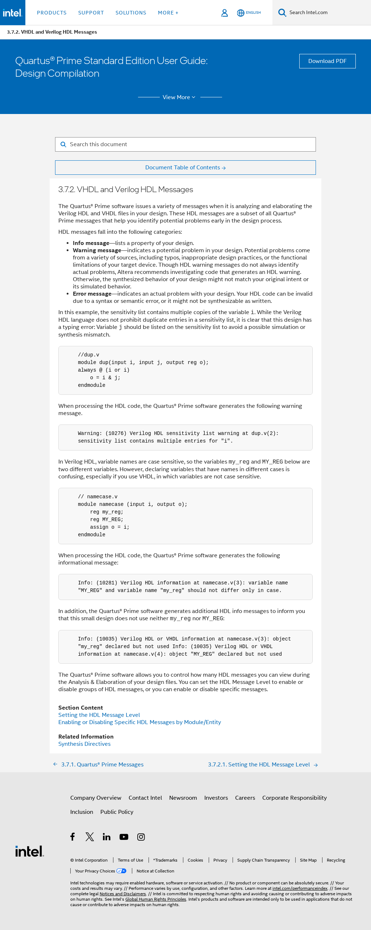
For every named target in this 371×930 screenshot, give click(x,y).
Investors (216, 798)
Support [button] (91, 12)
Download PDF (327, 61)
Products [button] (52, 12)
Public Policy (116, 812)
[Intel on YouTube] (124, 838)
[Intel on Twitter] (90, 838)
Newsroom (183, 798)
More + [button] (168, 12)
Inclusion (81, 812)
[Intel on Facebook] (73, 838)
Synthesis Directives (84, 744)
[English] (249, 12)
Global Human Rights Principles (155, 899)
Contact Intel (145, 798)
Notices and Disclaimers (123, 893)
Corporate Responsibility (294, 798)
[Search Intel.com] (329, 13)
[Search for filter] (185, 144)
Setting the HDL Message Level (99, 715)
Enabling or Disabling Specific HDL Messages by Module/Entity (139, 722)
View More (180, 97)
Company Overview (95, 798)
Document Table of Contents (182, 167)
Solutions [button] (131, 12)
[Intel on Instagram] (141, 838)
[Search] (282, 12)
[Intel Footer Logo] (29, 850)
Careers (245, 798)
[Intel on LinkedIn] (107, 838)
